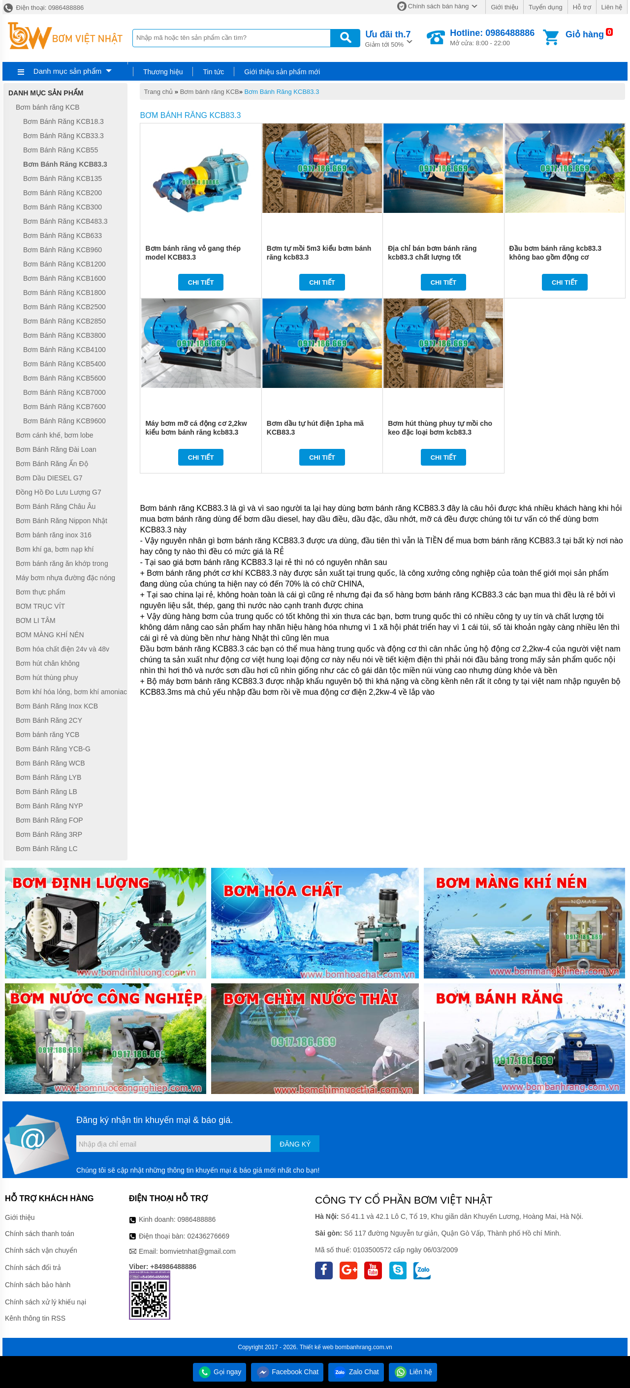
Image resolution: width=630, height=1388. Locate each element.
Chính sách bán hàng (438, 6)
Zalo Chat (356, 1372)
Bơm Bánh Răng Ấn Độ (52, 464)
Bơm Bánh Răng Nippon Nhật (61, 521)
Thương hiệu (163, 72)
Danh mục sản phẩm (67, 71)
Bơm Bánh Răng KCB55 (60, 150)
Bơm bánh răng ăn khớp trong (62, 563)
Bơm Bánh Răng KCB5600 (64, 378)
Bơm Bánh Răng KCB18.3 (63, 121)
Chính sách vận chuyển (41, 1250)
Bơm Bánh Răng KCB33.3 (63, 136)
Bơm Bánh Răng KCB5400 (64, 364)
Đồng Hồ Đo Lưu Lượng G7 (58, 492)
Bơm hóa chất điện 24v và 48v (62, 649)
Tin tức (213, 72)
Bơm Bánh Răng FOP (49, 820)
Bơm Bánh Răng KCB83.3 (282, 91)
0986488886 (197, 1219)
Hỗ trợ (582, 7)
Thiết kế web (317, 1347)
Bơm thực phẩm (40, 592)
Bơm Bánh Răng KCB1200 (64, 264)
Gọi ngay (219, 1372)
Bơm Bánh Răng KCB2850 (64, 321)
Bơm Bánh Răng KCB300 (62, 207)
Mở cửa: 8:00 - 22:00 (492, 37)
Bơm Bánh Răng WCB (50, 763)
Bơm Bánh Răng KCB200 (62, 193)
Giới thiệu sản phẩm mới (282, 72)
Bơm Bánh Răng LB (46, 792)
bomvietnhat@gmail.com (198, 1251)
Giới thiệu (504, 7)
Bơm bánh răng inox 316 (54, 535)
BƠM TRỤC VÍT (40, 606)
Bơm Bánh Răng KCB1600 (64, 278)
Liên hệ (611, 7)
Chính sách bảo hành (37, 1285)
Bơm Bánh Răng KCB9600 (64, 421)
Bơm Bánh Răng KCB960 (62, 250)
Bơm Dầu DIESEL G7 (49, 478)
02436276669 (208, 1236)
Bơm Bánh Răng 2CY (49, 720)
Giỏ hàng (585, 34)
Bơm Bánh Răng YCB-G (53, 749)
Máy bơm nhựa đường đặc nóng (65, 578)
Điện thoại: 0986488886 (43, 7)
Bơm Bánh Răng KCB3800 (64, 335)
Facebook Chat (287, 1372)
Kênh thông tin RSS (35, 1318)
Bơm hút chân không (48, 663)
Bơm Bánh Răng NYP (49, 806)
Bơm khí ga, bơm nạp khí (55, 549)
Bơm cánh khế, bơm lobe (55, 435)
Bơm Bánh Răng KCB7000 (64, 392)
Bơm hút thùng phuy (47, 677)
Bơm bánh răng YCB (47, 734)
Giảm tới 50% (388, 38)
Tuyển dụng (546, 7)
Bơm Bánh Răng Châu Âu (55, 506)
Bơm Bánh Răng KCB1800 (64, 292)
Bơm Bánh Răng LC (47, 849)
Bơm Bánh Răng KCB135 (62, 178)
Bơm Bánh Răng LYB (48, 777)
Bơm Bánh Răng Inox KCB (57, 706)
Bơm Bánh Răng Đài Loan (56, 449)
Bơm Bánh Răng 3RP (49, 834)
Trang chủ (158, 91)
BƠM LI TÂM (36, 620)
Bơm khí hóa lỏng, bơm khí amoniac (71, 692)
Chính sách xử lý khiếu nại (45, 1302)
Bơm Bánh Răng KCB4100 (64, 350)
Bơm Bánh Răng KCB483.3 (65, 221)
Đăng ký (295, 1144)
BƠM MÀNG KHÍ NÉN (50, 635)
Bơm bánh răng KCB (209, 91)
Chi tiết (201, 282)
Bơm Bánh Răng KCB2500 (64, 307)
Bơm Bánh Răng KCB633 (62, 235)
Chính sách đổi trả (33, 1267)
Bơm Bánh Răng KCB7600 (64, 407)
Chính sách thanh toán (39, 1234)
